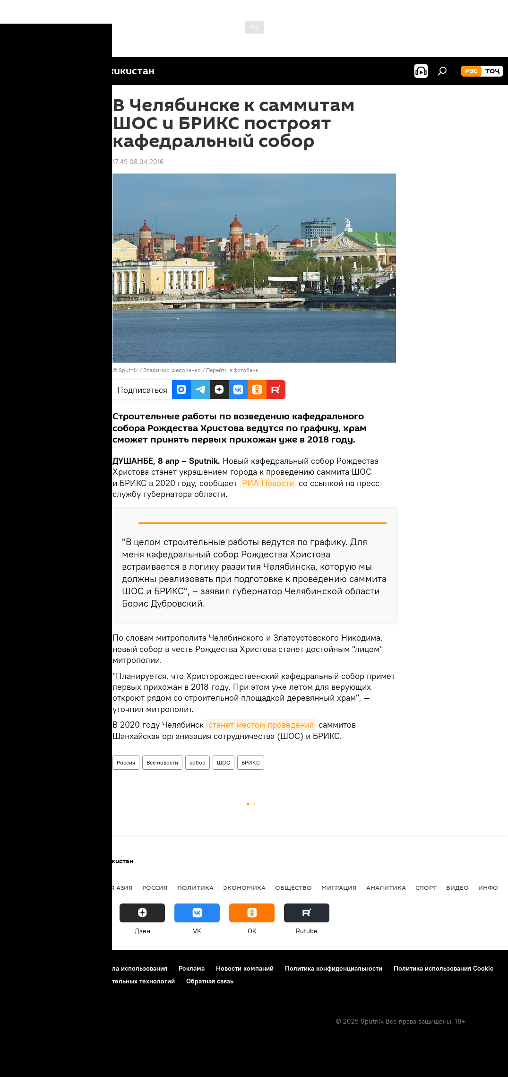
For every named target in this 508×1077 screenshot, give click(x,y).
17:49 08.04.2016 (138, 161)
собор (197, 762)
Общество (293, 887)
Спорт (426, 887)
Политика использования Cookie (444, 968)
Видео (457, 887)
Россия (126, 762)
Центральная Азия (100, 887)
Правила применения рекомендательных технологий (92, 981)
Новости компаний (245, 968)
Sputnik (129, 369)
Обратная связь (209, 981)
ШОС (223, 762)
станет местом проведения (261, 724)
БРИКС (250, 762)
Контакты (67, 968)
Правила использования (130, 968)
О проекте (26, 968)
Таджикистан (34, 887)
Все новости (162, 762)
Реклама (192, 968)
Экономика (244, 887)
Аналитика (386, 887)
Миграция (339, 887)
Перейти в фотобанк (232, 369)
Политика (195, 887)
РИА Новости (268, 483)
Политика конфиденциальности (333, 968)
